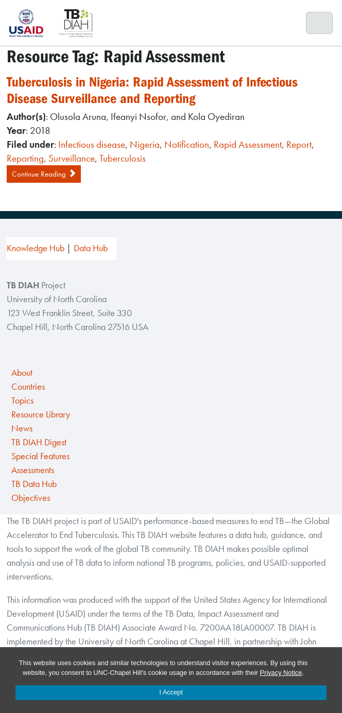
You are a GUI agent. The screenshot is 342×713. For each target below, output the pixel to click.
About (21, 372)
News (21, 428)
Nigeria (145, 144)
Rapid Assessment (248, 144)
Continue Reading (44, 174)
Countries (28, 386)
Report (299, 144)
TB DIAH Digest (38, 442)
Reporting (25, 158)
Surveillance (71, 158)
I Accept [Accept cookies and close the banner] (171, 692)
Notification (186, 144)
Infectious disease (91, 144)
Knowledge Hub (35, 248)
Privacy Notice (281, 672)
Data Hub (91, 248)
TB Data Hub (34, 484)
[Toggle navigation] (319, 23)
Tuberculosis (122, 158)
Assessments (32, 470)
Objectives (30, 497)
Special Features (40, 456)
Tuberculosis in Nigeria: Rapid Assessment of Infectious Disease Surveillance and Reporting (152, 90)
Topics (22, 400)
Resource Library (40, 414)
